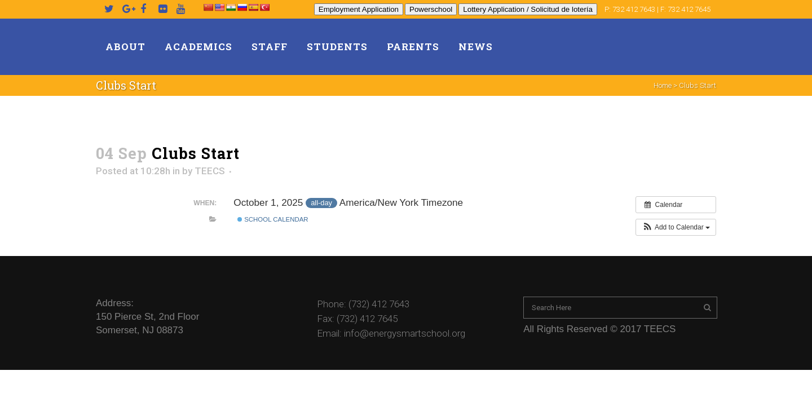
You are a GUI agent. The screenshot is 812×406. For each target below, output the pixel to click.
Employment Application (359, 9)
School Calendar (272, 219)
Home (663, 85)
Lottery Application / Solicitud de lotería (528, 9)
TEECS (210, 170)
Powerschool (430, 9)
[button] (676, 227)
